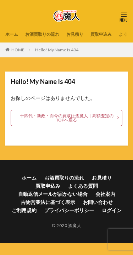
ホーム (11, 34)
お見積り (74, 34)
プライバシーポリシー (69, 210)
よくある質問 (83, 186)
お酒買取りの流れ (42, 34)
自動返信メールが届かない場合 (53, 194)
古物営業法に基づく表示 (48, 202)
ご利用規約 (24, 210)
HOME (17, 49)
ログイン (112, 210)
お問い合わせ (98, 202)
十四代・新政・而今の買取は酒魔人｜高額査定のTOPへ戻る (66, 118)
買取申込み (101, 34)
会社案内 (105, 194)
